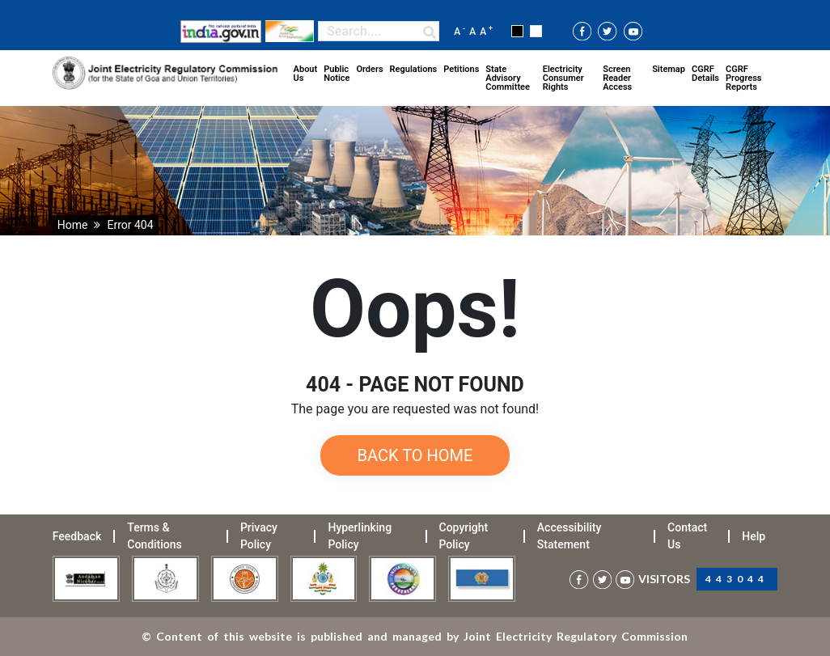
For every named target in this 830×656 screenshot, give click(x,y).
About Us (306, 73)
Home (72, 224)
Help (753, 536)
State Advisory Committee (507, 78)
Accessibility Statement (569, 536)
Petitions (461, 69)
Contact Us (687, 536)
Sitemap (668, 69)
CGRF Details (705, 73)
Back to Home (415, 455)
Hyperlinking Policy (360, 536)
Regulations (414, 69)
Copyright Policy (464, 536)
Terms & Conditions (154, 536)
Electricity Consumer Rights (563, 78)
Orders (369, 69)
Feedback (77, 536)
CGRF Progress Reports (743, 78)
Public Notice (336, 73)
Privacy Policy (258, 536)
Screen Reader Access (617, 78)
